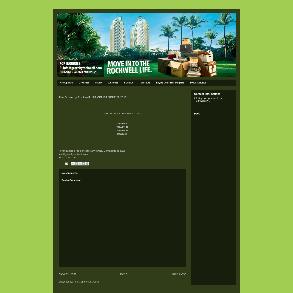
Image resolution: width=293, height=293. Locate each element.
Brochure (145, 83)
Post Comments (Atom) (86, 281)
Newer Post (67, 274)
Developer (84, 83)
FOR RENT (129, 83)
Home (123, 274)
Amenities (113, 83)
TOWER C (122, 123)
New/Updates (66, 83)
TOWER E (122, 130)
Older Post (178, 274)
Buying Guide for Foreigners (170, 83)
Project (98, 83)
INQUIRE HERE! (198, 83)
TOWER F (122, 133)
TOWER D (122, 127)
